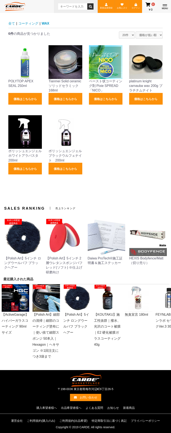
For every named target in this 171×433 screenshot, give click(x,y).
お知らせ (113, 407)
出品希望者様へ (71, 407)
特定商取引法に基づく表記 (109, 420)
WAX (45, 23)
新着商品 (129, 407)
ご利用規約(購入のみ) (41, 420)
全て (11, 23)
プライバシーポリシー (145, 420)
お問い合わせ (85, 397)
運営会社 (17, 420)
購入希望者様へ (46, 407)
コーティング (28, 23)
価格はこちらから (25, 99)
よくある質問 (94, 407)
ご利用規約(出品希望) (73, 420)
